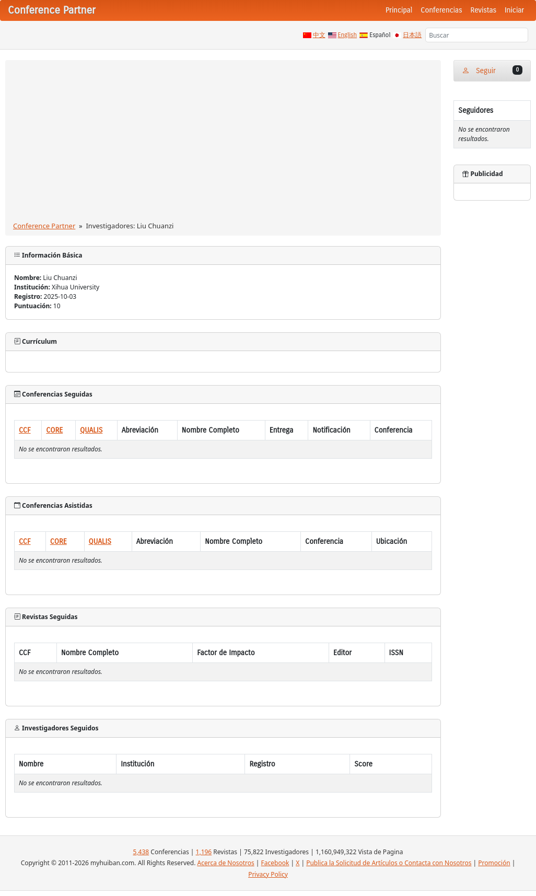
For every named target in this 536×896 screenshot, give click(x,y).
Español (379, 35)
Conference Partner (44, 225)
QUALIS (91, 430)
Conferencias (441, 10)
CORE (54, 430)
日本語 (412, 35)
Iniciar (514, 10)
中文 (319, 35)
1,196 (204, 851)
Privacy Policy (268, 874)
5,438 (141, 851)
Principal (399, 10)
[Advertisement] (223, 142)
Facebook (275, 862)
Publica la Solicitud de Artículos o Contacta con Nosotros (388, 862)
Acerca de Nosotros (225, 862)
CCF (25, 430)
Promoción (494, 862)
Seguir (492, 70)
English (347, 35)
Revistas (483, 10)
